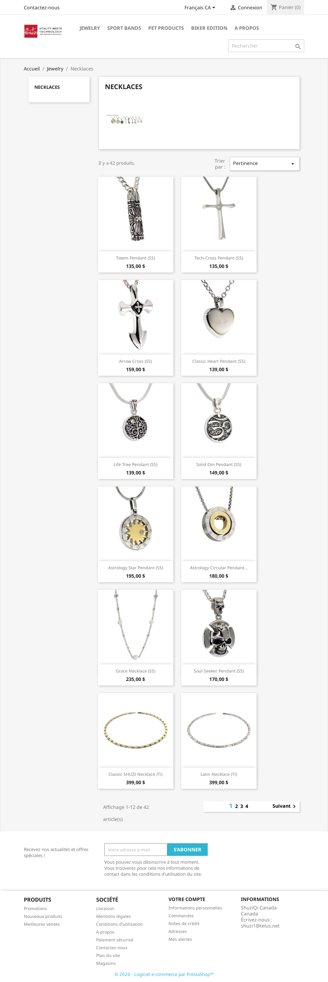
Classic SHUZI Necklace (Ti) (135, 774)
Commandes (181, 915)
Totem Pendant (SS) (135, 258)
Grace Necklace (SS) (135, 671)
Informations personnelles (195, 908)
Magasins (106, 963)
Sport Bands (124, 28)
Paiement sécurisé (114, 940)
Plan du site (108, 955)
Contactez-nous (42, 7)
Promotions (35, 908)
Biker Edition (209, 28)
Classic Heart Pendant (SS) (218, 361)
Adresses (178, 931)
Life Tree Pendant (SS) (135, 464)
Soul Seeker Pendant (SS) (219, 671)
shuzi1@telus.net (260, 925)
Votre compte (187, 899)
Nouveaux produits (43, 916)
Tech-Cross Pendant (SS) (218, 258)
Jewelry (90, 28)
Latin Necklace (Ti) (218, 774)
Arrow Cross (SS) (135, 361)
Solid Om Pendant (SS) (218, 464)
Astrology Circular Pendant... (219, 567)
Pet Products (166, 28)
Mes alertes (180, 939)
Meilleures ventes (42, 924)
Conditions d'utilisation (119, 924)
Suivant (285, 806)
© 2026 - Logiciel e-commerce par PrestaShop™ (164, 974)
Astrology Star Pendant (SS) (135, 567)
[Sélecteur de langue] (200, 8)
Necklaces (47, 87)
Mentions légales (113, 916)
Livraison (105, 908)
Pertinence (264, 163)
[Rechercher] (266, 45)
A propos (247, 28)
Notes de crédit (184, 923)
